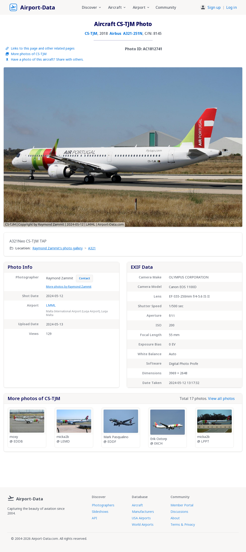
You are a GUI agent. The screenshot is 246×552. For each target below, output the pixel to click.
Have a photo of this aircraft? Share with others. (44, 59)
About (175, 518)
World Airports (142, 524)
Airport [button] (141, 7)
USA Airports (141, 518)
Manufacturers (143, 511)
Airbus (115, 33)
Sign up (214, 7)
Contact (84, 278)
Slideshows (100, 511)
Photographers (103, 505)
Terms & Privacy (183, 524)
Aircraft (137, 505)
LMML (51, 305)
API (94, 518)
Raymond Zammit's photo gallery (57, 248)
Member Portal (182, 505)
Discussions (179, 511)
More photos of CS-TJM (25, 54)
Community (166, 7)
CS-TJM (91, 33)
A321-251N (132, 33)
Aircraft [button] (117, 7)
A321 (92, 248)
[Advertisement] (123, 467)
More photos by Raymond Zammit (68, 287)
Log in (231, 7)
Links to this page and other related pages (40, 48)
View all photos (221, 398)
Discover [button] (92, 7)
